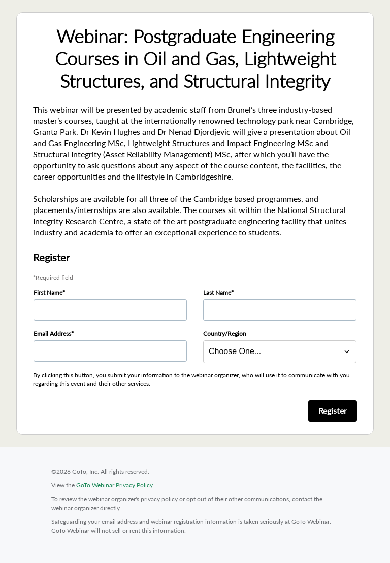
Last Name (217, 292)
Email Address (52, 333)
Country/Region (224, 333)
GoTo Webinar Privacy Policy (114, 485)
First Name (48, 292)
